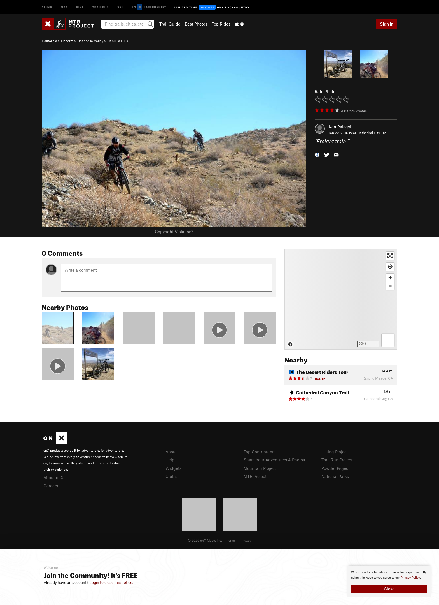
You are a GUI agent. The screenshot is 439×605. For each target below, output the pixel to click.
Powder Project (335, 468)
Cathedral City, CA (371, 133)
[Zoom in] (390, 278)
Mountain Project (260, 468)
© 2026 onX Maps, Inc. (205, 540)
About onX (53, 477)
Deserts (67, 41)
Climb (47, 7)
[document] (389, 581)
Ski (120, 7)
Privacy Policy (410, 577)
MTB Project (255, 476)
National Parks (335, 476)
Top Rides (221, 23)
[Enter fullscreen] (390, 256)
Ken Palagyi (340, 126)
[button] (317, 154)
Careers (50, 485)
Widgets (173, 468)
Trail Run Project (336, 459)
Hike (80, 7)
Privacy (245, 540)
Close (389, 588)
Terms (231, 540)
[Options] (388, 340)
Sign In (386, 23)
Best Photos (196, 23)
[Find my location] (390, 267)
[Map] (341, 299)
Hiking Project (334, 451)
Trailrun (100, 7)
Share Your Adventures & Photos (274, 459)
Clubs (171, 476)
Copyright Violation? (174, 231)
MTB (64, 7)
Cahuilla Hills (117, 41)
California (49, 41)
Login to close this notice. (111, 582)
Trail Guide (169, 23)
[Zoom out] (390, 286)
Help (169, 459)
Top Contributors (259, 451)
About (171, 451)
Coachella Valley (90, 41)
